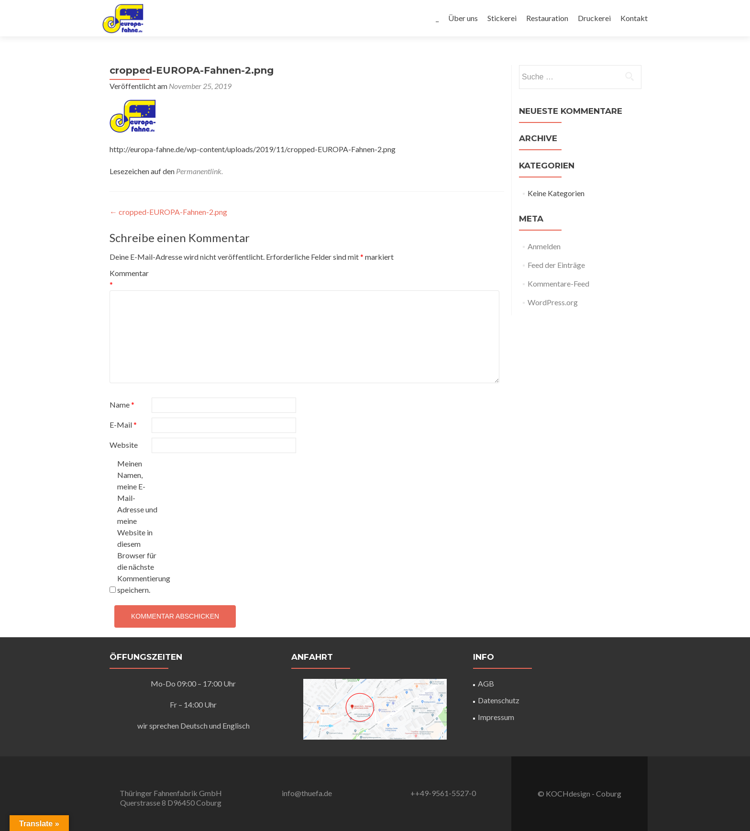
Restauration (547, 17)
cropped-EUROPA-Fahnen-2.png (168, 211)
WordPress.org (553, 302)
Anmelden (544, 246)
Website (124, 444)
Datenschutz (498, 700)
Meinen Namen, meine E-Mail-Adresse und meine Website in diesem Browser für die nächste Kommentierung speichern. (137, 526)
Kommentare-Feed (558, 283)
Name (122, 404)
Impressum (496, 716)
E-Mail (123, 424)
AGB (486, 683)
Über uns (463, 17)
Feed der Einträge (556, 264)
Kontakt (634, 17)
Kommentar (129, 278)
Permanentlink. (199, 171)
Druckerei (594, 17)
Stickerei (502, 17)
